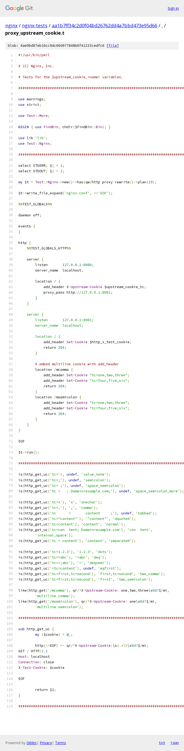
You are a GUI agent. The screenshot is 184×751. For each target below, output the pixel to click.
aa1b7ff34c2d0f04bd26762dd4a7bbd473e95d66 (104, 25)
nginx (11, 25)
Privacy (46, 742)
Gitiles (31, 742)
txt (162, 742)
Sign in (173, 8)
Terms (60, 742)
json (174, 742)
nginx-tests (34, 25)
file (113, 45)
